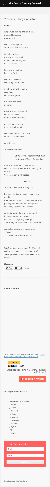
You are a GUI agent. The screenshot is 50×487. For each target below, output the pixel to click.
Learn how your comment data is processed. (24, 355)
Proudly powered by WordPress (15, 481)
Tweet (26, 268)
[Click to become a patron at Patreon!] (32, 383)
